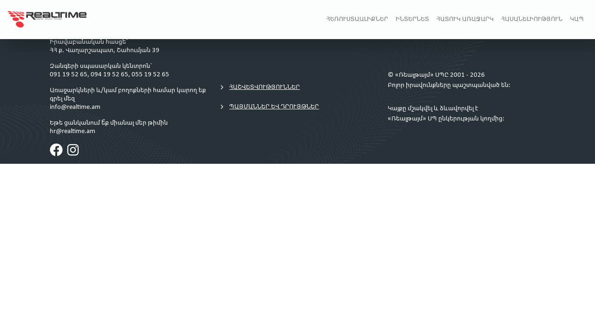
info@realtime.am (75, 107)
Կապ (577, 19)
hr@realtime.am (72, 131)
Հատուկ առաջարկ (465, 19)
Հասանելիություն (531, 19)
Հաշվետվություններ (259, 87)
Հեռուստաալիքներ (357, 19)
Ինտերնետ (412, 19)
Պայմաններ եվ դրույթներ (268, 106)
